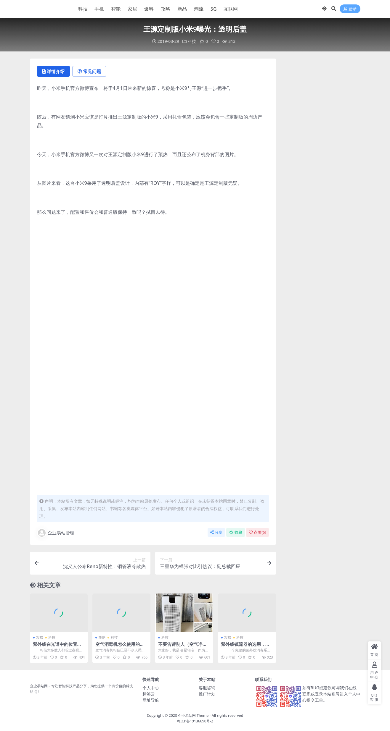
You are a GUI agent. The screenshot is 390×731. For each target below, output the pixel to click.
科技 (192, 41)
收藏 (235, 532)
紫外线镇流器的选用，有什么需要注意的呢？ (245, 646)
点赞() (257, 532)
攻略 (39, 637)
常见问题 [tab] (89, 71)
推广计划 (207, 694)
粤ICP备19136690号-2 (195, 721)
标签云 (148, 694)
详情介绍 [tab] (53, 71)
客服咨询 (207, 687)
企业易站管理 (55, 533)
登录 (350, 9)
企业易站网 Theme (193, 715)
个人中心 (150, 687)
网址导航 (150, 700)
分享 (216, 532)
